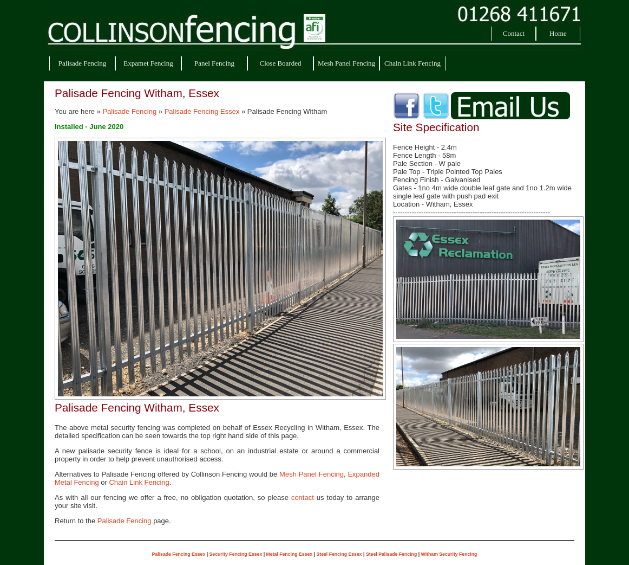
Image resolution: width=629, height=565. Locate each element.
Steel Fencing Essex (339, 554)
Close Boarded (281, 63)
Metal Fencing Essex (289, 554)
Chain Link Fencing (412, 63)
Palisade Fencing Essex (202, 111)
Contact (514, 33)
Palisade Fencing (82, 63)
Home (558, 33)
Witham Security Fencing (449, 554)
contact (302, 497)
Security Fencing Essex (236, 554)
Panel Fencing (214, 63)
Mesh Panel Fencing (346, 63)
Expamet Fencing (148, 63)
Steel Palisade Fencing (391, 554)
